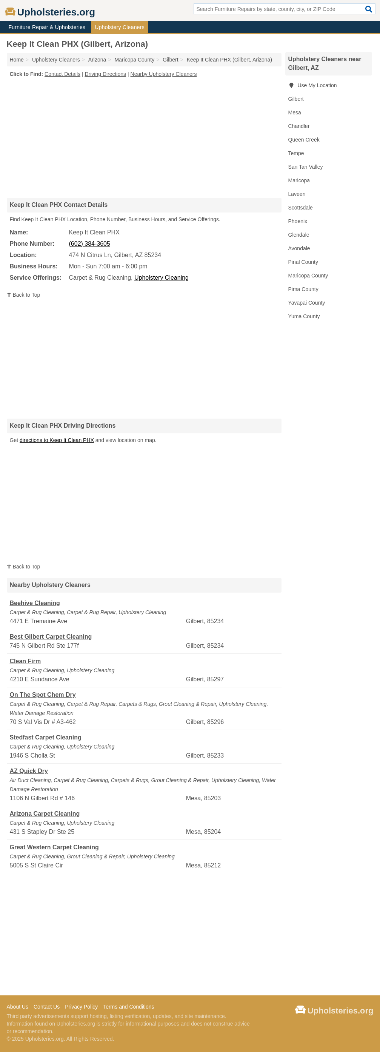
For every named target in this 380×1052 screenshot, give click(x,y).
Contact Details (62, 74)
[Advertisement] (144, 137)
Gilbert (296, 99)
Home (17, 60)
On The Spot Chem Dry (43, 695)
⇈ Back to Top (23, 295)
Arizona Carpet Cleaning (45, 813)
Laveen (297, 194)
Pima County (303, 289)
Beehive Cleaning (35, 603)
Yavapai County (306, 303)
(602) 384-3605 (89, 243)
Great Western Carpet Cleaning (54, 847)
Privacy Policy (81, 1007)
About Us (18, 1007)
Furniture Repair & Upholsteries (47, 27)
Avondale (299, 248)
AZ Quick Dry (29, 771)
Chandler (299, 126)
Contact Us (47, 1007)
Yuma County (304, 316)
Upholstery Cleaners (120, 27)
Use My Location (312, 85)
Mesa (294, 112)
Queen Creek (304, 140)
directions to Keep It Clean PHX (57, 440)
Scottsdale (300, 208)
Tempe (296, 153)
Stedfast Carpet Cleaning (46, 737)
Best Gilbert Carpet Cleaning (51, 636)
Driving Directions (105, 74)
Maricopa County (308, 276)
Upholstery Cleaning (161, 277)
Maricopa (299, 180)
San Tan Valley (305, 167)
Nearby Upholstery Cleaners (164, 74)
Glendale (298, 235)
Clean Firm (25, 661)
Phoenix (298, 221)
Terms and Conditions (128, 1007)
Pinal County (303, 262)
